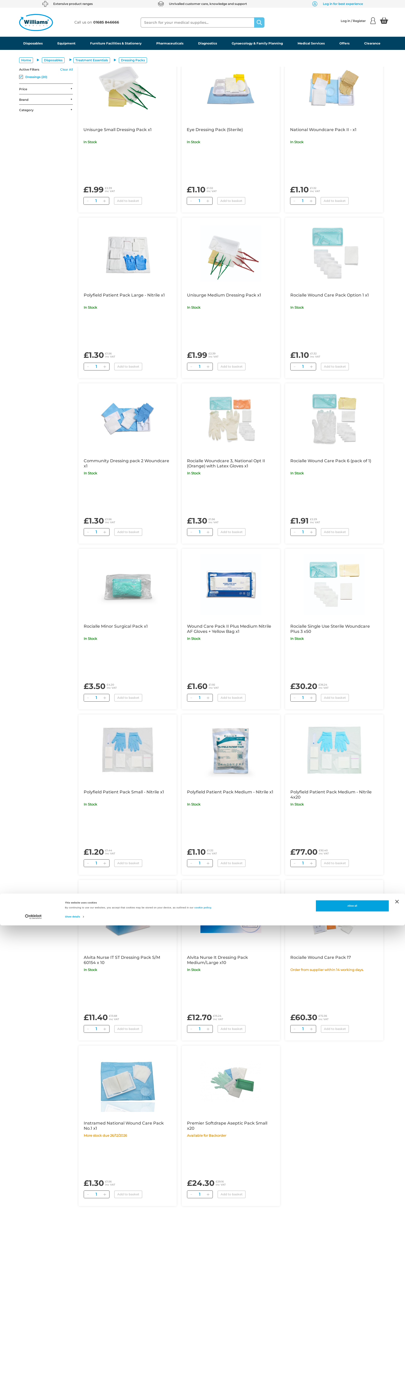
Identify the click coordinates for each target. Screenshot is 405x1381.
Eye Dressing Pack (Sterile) (215, 129)
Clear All (66, 69)
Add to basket (128, 201)
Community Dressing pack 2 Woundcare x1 (126, 463)
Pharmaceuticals (169, 43)
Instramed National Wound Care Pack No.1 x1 (124, 1126)
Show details (72, 1372)
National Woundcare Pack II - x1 (323, 129)
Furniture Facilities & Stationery (116, 43)
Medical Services (311, 43)
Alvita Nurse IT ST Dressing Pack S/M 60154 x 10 (122, 960)
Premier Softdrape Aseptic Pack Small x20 (227, 1126)
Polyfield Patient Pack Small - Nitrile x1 (124, 792)
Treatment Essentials (91, 60)
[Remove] (87, 200)
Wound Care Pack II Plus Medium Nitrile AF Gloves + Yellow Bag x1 (229, 629)
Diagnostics (207, 43)
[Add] (104, 200)
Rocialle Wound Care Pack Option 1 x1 (329, 295)
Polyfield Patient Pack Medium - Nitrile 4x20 (331, 795)
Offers (344, 43)
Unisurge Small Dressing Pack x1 (117, 129)
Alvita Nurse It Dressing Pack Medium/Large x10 (217, 960)
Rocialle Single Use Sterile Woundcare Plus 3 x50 (330, 629)
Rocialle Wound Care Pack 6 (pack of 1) (330, 460)
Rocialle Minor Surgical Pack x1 (116, 626)
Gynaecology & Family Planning (257, 43)
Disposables (33, 43)
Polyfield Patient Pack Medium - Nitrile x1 (230, 792)
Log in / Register (358, 20)
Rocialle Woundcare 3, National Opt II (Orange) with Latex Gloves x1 (226, 463)
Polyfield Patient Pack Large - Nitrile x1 (124, 295)
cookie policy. (203, 1363)
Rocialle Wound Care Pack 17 (320, 957)
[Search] (259, 22)
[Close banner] (397, 1357)
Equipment (66, 43)
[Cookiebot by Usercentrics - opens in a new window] (33, 1372)
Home (26, 60)
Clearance (372, 43)
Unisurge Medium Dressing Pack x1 (224, 295)
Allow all (352, 1361)
